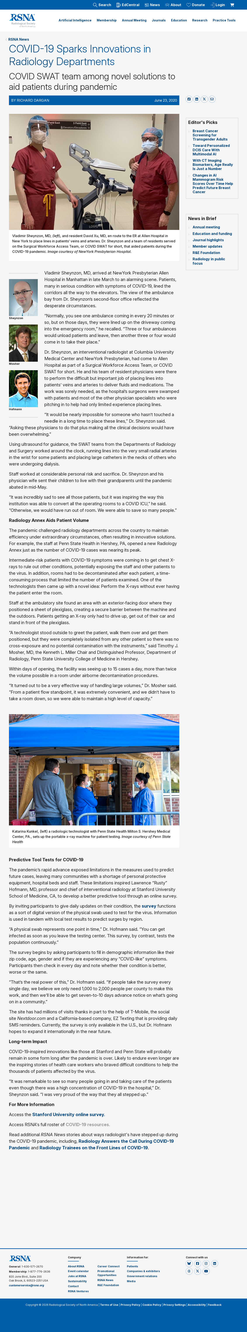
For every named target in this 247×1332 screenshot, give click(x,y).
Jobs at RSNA (77, 1276)
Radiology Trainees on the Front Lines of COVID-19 (94, 1147)
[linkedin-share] (197, 98)
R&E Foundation (108, 1285)
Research (199, 20)
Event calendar (79, 1271)
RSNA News (18, 39)
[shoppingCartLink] (232, 2)
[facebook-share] (189, 98)
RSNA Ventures (78, 1291)
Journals (159, 20)
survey (149, 906)
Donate (196, 5)
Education (179, 20)
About (173, 5)
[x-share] (205, 98)
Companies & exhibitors (143, 1271)
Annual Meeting (134, 20)
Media (131, 1281)
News (152, 5)
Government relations (142, 1276)
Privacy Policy (130, 1304)
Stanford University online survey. (69, 1114)
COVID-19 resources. (88, 1124)
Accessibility (197, 1304)
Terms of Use (109, 1304)
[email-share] (212, 98)
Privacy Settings (174, 1304)
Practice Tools (224, 20)
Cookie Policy (151, 1304)
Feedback (214, 1304)
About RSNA (76, 1266)
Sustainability (77, 1281)
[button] (189, 1263)
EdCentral (127, 5)
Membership (107, 20)
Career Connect (108, 1266)
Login (217, 5)
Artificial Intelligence (75, 20)
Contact (73, 1286)
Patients (132, 1266)
